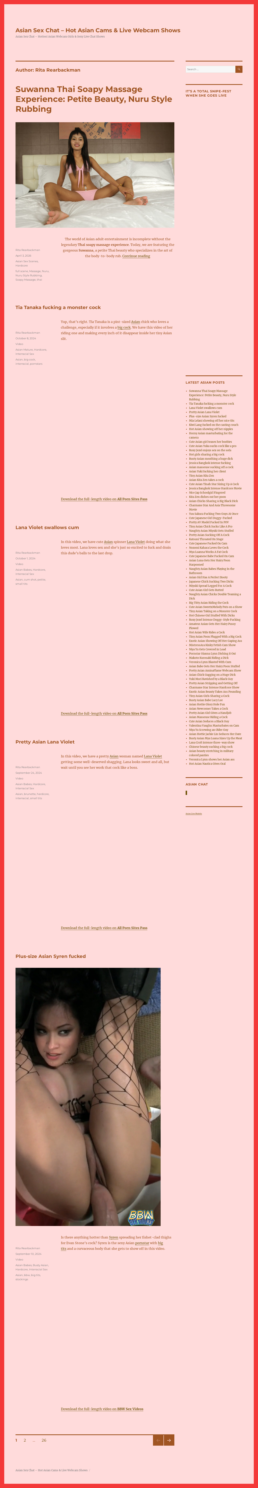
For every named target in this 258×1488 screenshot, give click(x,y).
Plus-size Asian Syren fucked (51, 956)
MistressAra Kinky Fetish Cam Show (212, 645)
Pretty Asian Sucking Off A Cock (209, 535)
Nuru (45, 271)
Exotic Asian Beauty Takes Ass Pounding (215, 691)
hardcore (43, 794)
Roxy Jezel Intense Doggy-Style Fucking (214, 619)
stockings (22, 1279)
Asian (135, 322)
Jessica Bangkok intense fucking (210, 463)
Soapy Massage (26, 279)
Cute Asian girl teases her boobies (210, 442)
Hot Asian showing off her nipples (211, 429)
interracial (22, 363)
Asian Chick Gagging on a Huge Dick (212, 675)
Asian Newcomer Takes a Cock (208, 708)
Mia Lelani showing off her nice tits (211, 420)
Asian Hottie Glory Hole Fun (207, 704)
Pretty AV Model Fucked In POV (209, 522)
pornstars (36, 363)
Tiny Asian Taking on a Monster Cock (213, 611)
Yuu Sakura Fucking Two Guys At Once (213, 514)
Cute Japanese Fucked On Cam (208, 543)
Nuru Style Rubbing (29, 275)
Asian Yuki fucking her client (207, 471)
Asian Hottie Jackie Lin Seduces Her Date (215, 734)
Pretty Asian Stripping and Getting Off (213, 683)
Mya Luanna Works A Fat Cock (208, 552)
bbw (27, 1275)
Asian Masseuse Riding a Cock (208, 717)
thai (39, 279)
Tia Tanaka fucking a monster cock (58, 307)
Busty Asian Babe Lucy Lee (206, 700)
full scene (22, 271)
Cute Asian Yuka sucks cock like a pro (212, 446)
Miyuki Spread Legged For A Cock (210, 586)
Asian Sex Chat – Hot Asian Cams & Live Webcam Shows (98, 30)
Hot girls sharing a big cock (206, 454)
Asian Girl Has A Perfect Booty (208, 577)
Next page (169, 1445)
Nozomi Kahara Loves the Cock (209, 547)
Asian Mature (24, 349)
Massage (35, 271)
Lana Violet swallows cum (47, 527)
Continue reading (136, 256)
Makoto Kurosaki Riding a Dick (209, 658)
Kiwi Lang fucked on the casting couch (213, 425)
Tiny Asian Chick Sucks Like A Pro (210, 526)
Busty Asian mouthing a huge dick (211, 458)
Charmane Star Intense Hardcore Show (214, 687)
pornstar (142, 1243)
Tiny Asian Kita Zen (201, 475)
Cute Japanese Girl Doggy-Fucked (210, 518)
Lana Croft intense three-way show (211, 742)
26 (45, 1440)
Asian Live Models (194, 813)
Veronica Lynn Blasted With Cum (210, 662)
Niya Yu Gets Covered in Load (207, 649)
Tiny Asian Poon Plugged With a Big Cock (215, 636)
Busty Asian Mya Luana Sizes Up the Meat (215, 738)
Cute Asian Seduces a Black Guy (209, 721)
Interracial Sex (25, 353)
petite (41, 579)
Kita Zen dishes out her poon (207, 497)
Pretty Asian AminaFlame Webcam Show (215, 670)
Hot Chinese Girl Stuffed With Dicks (212, 615)
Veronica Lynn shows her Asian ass (212, 759)
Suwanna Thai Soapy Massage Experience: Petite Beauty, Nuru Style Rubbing (94, 99)
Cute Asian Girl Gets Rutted (206, 590)
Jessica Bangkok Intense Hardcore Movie (215, 488)
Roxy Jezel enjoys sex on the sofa (210, 450)
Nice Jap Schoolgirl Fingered (207, 492)
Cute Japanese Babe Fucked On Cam (211, 556)
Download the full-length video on (104, 499)
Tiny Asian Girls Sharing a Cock (209, 696)
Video (19, 344)
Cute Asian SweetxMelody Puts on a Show (215, 607)
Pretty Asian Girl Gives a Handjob (210, 713)
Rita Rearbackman (28, 250)
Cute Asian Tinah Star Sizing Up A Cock (214, 484)
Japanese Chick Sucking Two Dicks (211, 581)
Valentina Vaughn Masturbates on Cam (214, 725)
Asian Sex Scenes (27, 261)
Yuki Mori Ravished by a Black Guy (211, 679)
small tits (21, 583)
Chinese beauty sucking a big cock (211, 747)
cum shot (30, 579)
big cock (124, 327)
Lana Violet (136, 542)
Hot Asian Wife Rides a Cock (207, 632)
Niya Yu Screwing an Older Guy (208, 730)
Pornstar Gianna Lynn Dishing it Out (212, 653)
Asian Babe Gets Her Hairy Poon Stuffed (214, 666)
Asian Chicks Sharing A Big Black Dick (213, 501)
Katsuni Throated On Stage (206, 539)
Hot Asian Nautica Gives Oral (207, 763)
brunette (30, 794)
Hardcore (22, 265)
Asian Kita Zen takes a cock (206, 480)
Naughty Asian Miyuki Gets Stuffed (211, 531)
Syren (113, 1237)
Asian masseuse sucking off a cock (211, 467)
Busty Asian (40, 1265)
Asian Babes (24, 569)
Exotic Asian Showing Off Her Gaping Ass (215, 641)
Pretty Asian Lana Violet (45, 742)
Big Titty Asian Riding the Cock (209, 603)
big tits (35, 1275)
